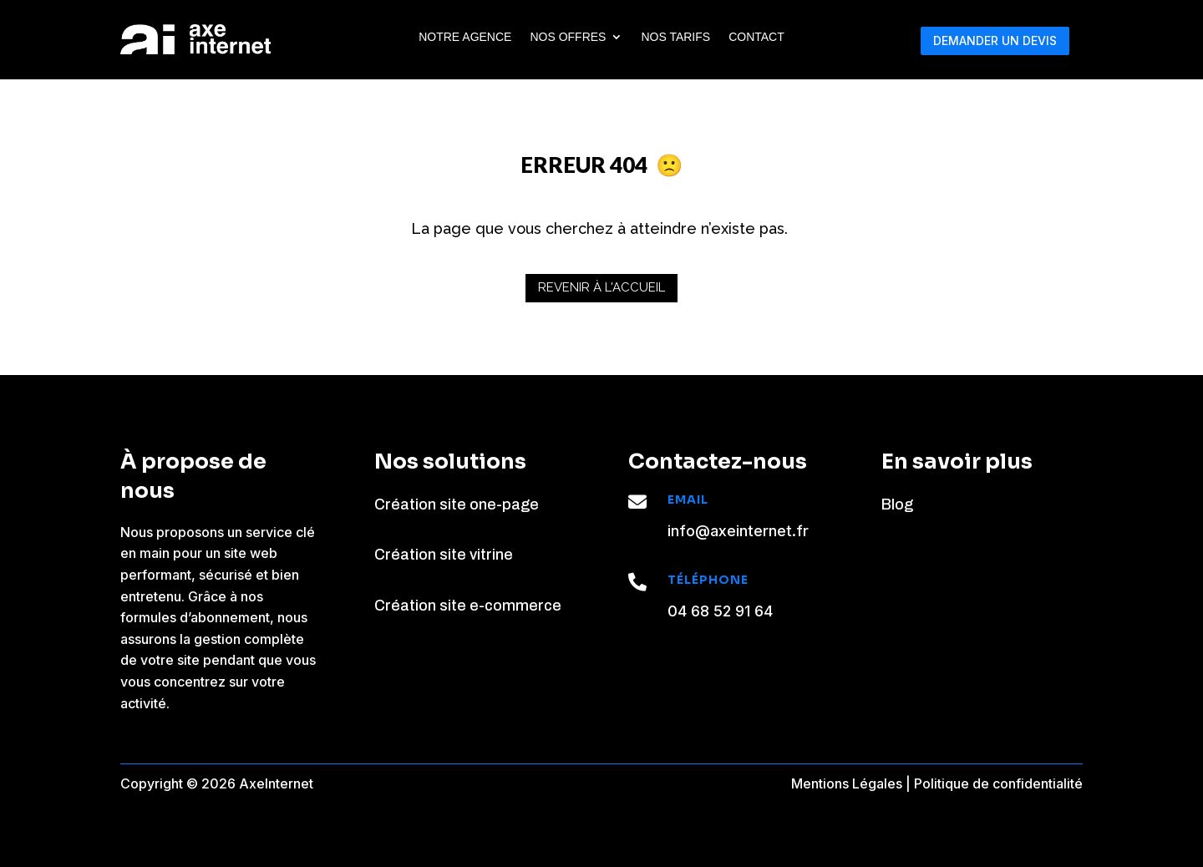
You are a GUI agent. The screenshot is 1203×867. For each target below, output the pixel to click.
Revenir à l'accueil (601, 287)
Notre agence (465, 37)
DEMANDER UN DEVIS (995, 40)
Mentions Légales (846, 783)
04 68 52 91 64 (720, 611)
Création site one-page (456, 504)
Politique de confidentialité (998, 783)
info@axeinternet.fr (738, 531)
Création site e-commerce (467, 605)
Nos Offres (568, 37)
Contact (756, 37)
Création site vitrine (443, 554)
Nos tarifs (675, 37)
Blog (897, 504)
